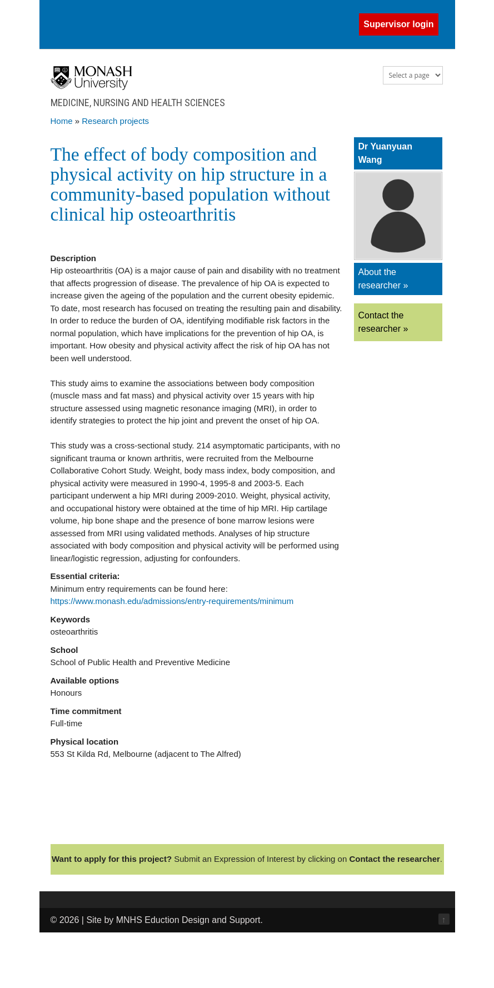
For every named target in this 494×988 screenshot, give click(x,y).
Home (62, 121)
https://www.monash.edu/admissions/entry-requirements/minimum (172, 601)
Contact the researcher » (383, 322)
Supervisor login (398, 24)
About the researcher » (383, 278)
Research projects (115, 121)
